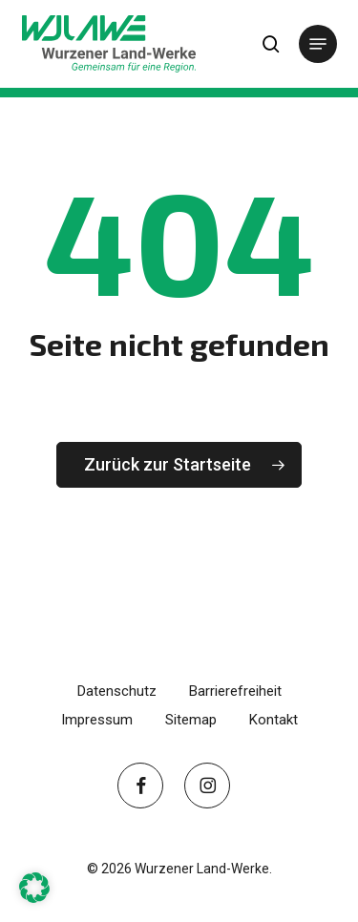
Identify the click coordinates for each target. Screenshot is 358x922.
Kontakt (273, 719)
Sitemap (191, 719)
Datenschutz (117, 691)
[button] (318, 43)
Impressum (97, 719)
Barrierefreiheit (235, 691)
